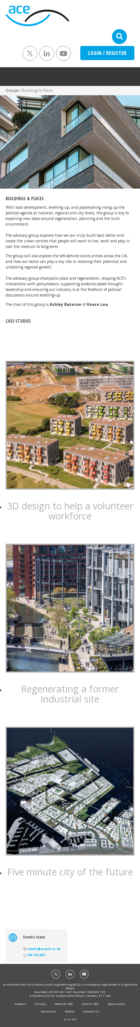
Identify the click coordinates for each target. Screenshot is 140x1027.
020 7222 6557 (34, 954)
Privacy (40, 1004)
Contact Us (91, 1011)
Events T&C (90, 1004)
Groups (12, 90)
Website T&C (64, 1004)
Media (69, 1011)
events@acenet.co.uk (41, 948)
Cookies (20, 1004)
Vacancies (48, 1011)
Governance (116, 1004)
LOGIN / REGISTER (107, 52)
